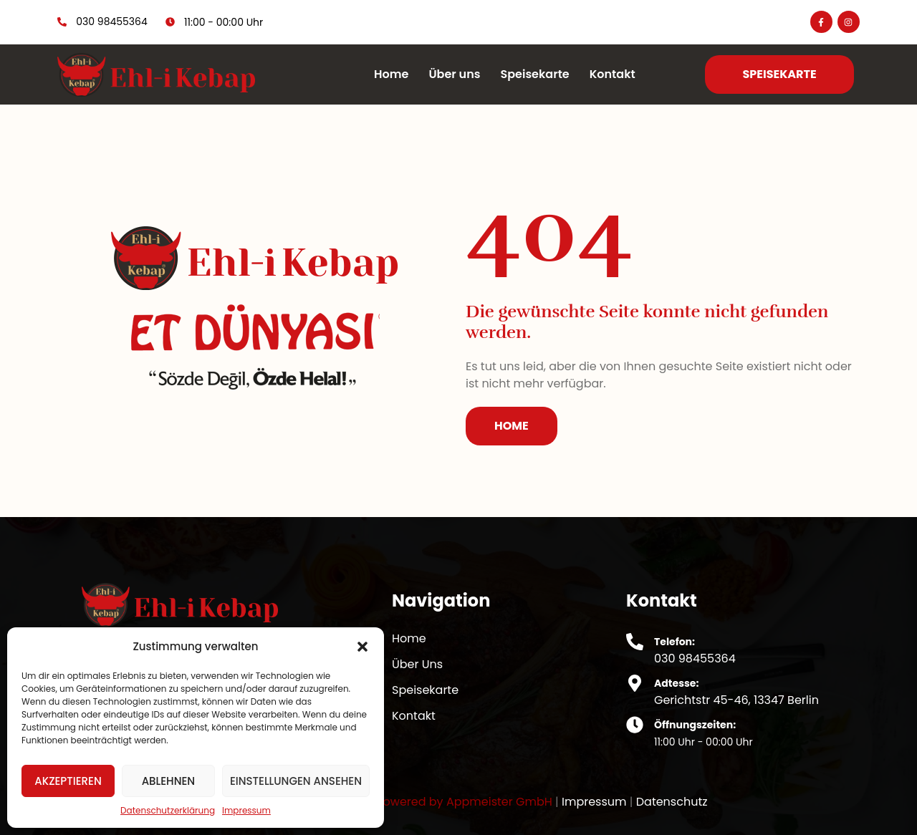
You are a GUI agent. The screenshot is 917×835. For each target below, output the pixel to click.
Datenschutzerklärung (167, 810)
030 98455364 (695, 658)
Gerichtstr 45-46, (704, 700)
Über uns (454, 74)
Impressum (246, 810)
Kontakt (612, 74)
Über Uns (417, 664)
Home (391, 74)
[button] (362, 646)
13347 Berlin (786, 700)
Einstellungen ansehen (296, 780)
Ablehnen (169, 780)
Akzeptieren (68, 780)
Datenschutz (672, 801)
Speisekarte (534, 74)
